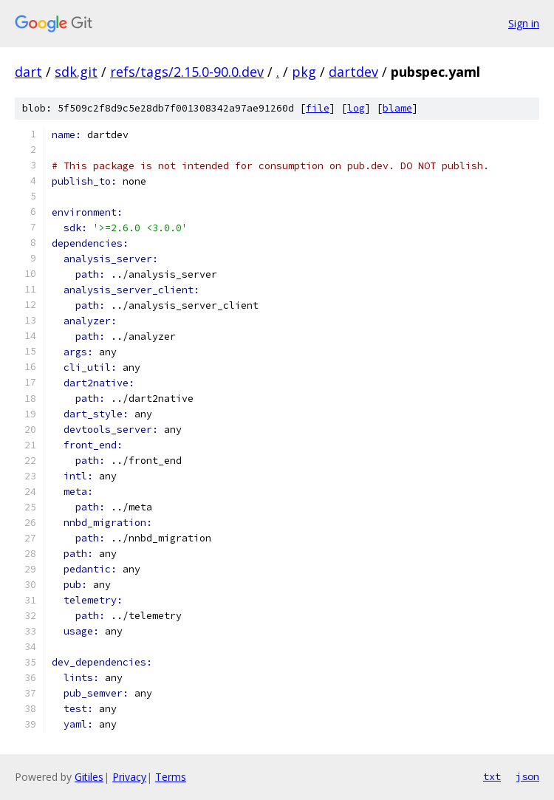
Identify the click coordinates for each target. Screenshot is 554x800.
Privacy (129, 777)
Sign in (523, 23)
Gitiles (89, 777)
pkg (304, 72)
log (356, 108)
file (317, 108)
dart (28, 72)
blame (397, 108)
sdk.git (76, 72)
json (527, 776)
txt (492, 776)
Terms (170, 777)
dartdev (353, 72)
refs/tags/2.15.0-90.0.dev (187, 72)
